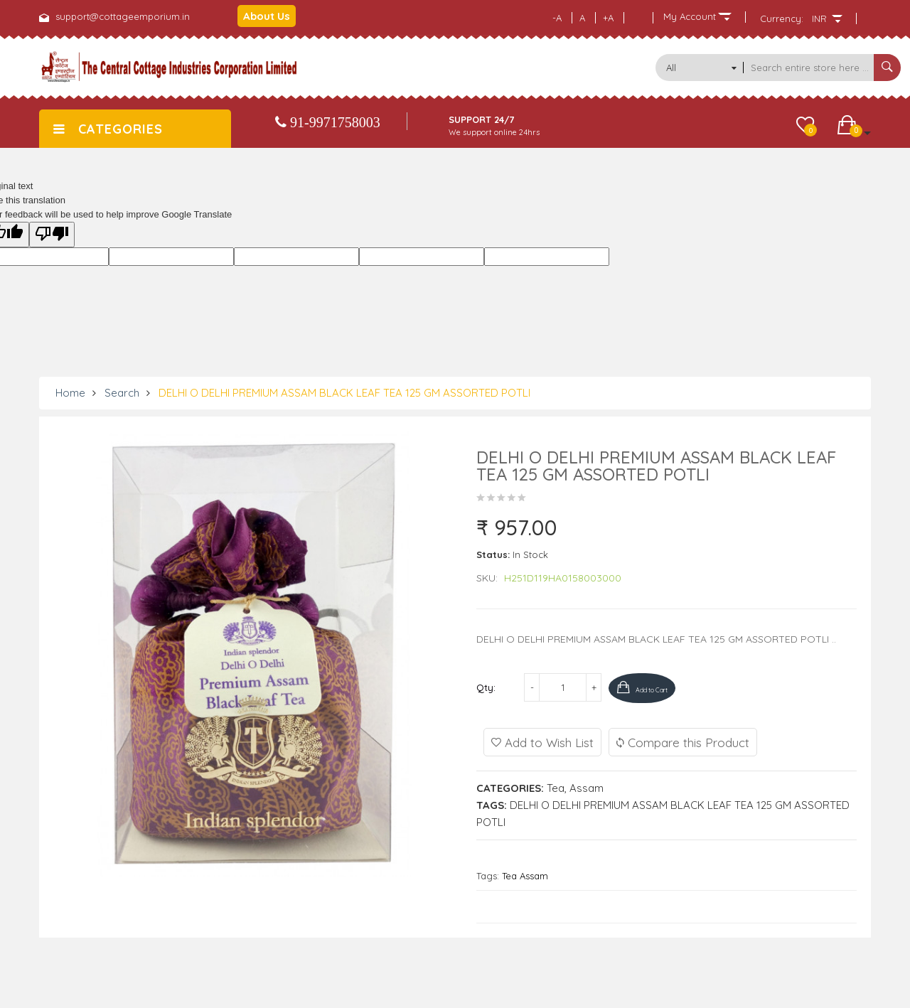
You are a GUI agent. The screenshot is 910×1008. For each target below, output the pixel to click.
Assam (586, 786)
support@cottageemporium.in (122, 16)
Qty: (486, 687)
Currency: (781, 18)
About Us (266, 16)
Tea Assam (525, 874)
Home (70, 393)
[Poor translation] (52, 234)
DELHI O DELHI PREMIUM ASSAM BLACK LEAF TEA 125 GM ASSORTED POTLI (344, 393)
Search (122, 393)
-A (557, 17)
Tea (555, 786)
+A (608, 17)
